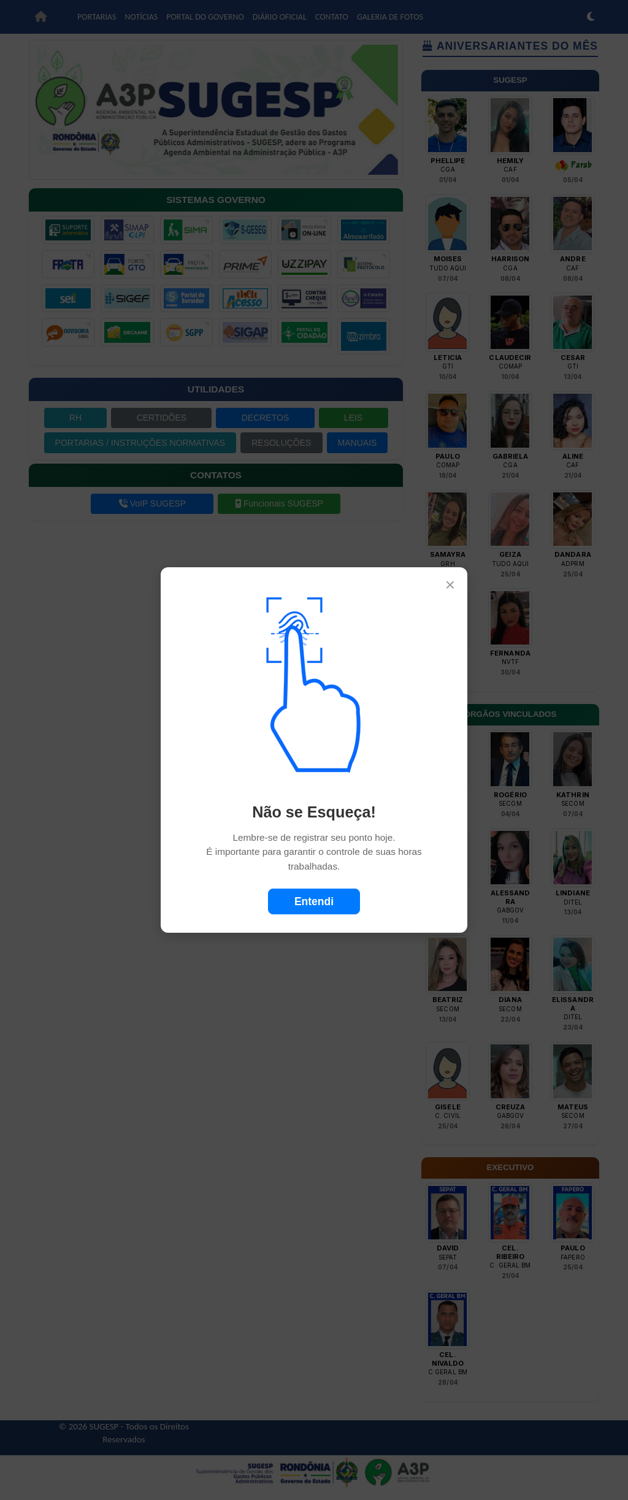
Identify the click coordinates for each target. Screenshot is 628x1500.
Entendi (314, 901)
